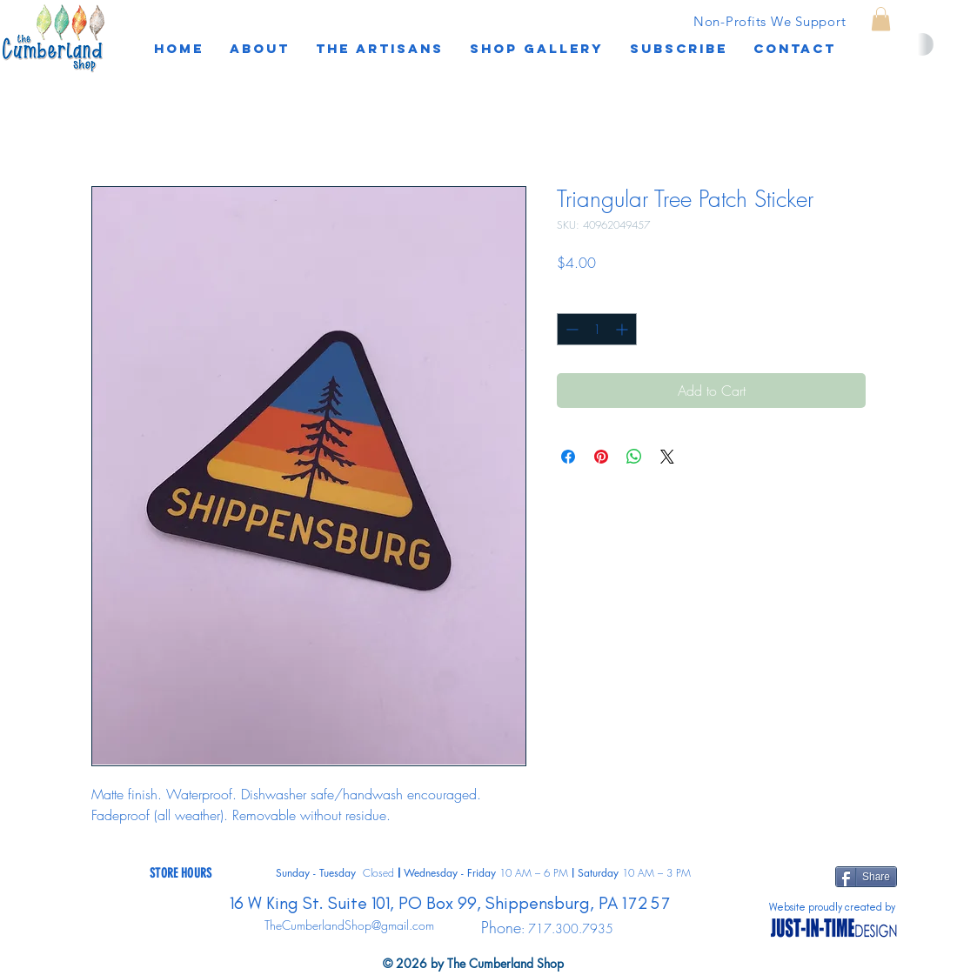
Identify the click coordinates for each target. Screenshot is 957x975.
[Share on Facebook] (568, 456)
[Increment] (623, 329)
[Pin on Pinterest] (601, 456)
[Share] (866, 876)
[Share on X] (667, 456)
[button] (678, 48)
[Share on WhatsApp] (634, 456)
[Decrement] (570, 329)
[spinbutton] (596, 329)
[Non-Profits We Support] (769, 20)
